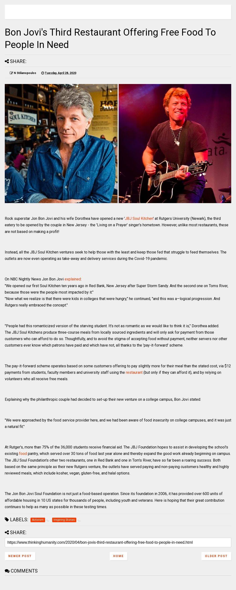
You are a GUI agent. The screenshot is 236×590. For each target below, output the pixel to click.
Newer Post (20, 556)
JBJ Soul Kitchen (139, 218)
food (23, 453)
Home (118, 556)
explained (73, 279)
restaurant (134, 372)
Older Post (216, 556)
